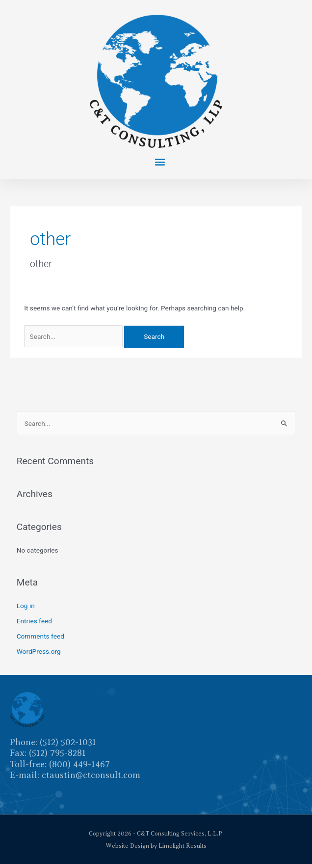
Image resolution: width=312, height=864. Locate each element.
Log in (26, 606)
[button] (160, 161)
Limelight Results (182, 845)
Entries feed (34, 621)
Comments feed (40, 636)
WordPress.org (39, 651)
